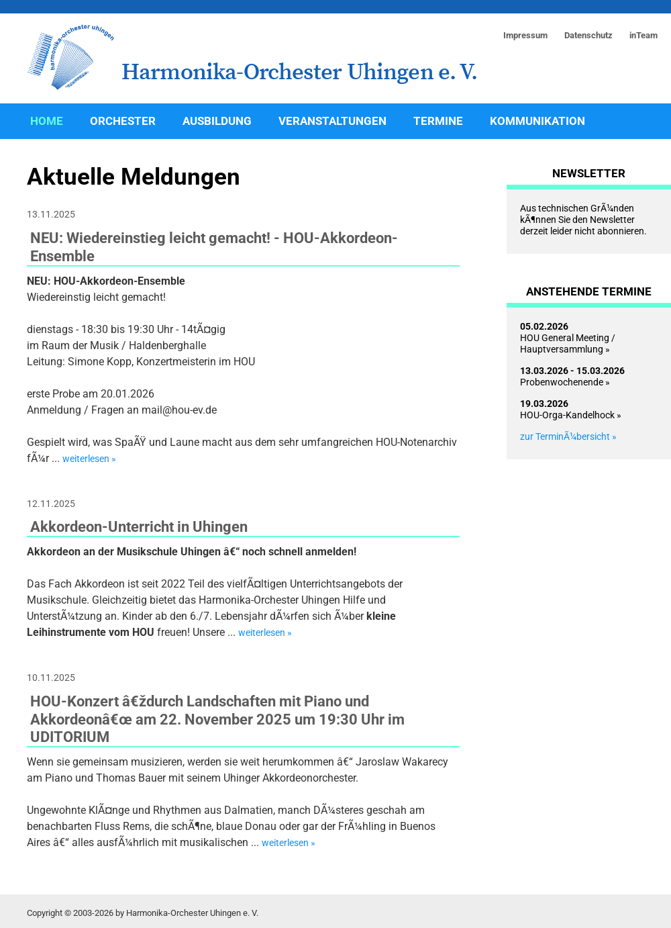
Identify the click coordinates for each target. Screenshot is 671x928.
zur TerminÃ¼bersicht (565, 436)
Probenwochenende (572, 376)
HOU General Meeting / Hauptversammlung (567, 338)
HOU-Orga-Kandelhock (567, 409)
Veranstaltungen (332, 121)
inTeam (643, 35)
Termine (438, 121)
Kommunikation (537, 121)
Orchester (123, 121)
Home (46, 121)
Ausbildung (217, 121)
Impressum (525, 35)
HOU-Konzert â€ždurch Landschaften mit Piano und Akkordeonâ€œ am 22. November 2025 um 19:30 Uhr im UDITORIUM (217, 719)
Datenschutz (588, 35)
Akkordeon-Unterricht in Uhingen (139, 526)
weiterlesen (85, 459)
